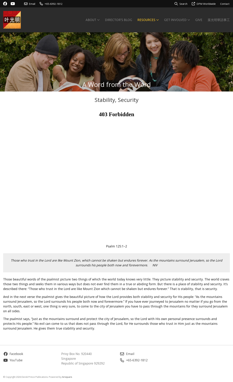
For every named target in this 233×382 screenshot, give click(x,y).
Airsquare (67, 376)
